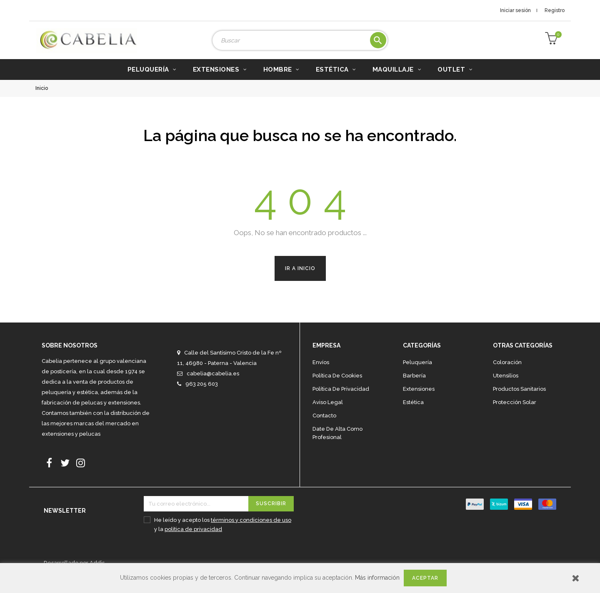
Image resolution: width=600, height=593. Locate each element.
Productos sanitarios (519, 401)
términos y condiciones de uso (251, 532)
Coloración (507, 375)
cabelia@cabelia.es (213, 386)
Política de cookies (337, 388)
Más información (377, 577)
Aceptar (425, 578)
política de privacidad (193, 541)
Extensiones (419, 401)
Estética (413, 415)
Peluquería (417, 375)
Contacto (324, 428)
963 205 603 (201, 396)
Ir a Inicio (300, 281)
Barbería (414, 388)
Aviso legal (327, 415)
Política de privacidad (340, 401)
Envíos (320, 375)
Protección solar (514, 415)
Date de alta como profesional (337, 445)
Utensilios (505, 388)
